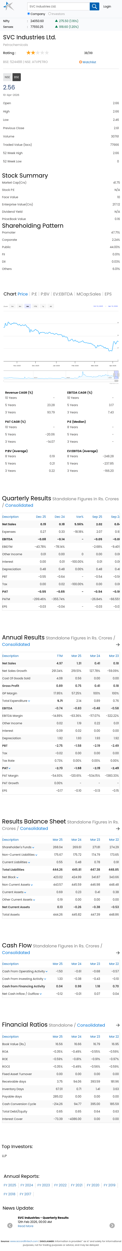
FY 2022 (60, 1185)
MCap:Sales (89, 294)
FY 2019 (109, 1185)
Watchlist (89, 62)
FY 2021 (76, 1185)
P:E (34, 294)
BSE (16, 77)
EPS (108, 294)
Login (107, 6)
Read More (26, 1226)
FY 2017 (25, 1194)
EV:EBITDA (63, 294)
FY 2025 (10, 1185)
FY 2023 (43, 1185)
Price (23, 294)
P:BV (45, 294)
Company (38, 14)
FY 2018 (9, 1194)
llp (4, 1155)
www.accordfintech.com (24, 1241)
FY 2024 (27, 1185)
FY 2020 (93, 1185)
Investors (58, 14)
